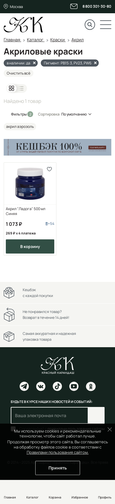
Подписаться (96, 415)
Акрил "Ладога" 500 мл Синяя (25, 211)
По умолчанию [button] (74, 114)
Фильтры (19, 114)
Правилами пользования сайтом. (58, 452)
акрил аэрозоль (20, 126)
